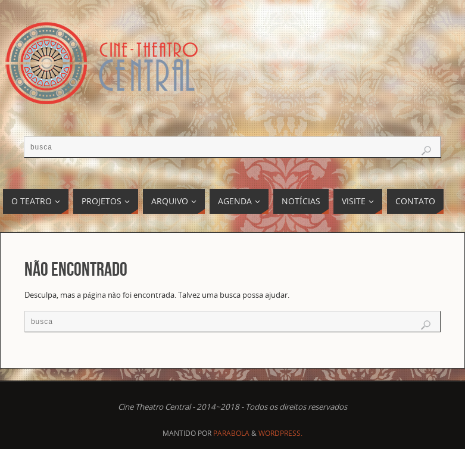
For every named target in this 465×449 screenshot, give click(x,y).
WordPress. (280, 433)
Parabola (231, 433)
